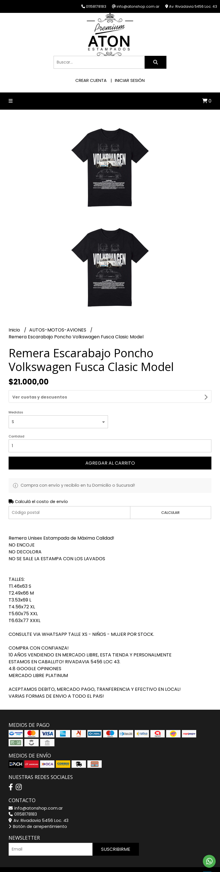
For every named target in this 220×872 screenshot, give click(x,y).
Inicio (15, 330)
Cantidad (16, 421)
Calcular (170, 497)
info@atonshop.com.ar (36, 793)
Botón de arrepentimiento (38, 811)
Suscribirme (115, 833)
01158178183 (23, 799)
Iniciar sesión (130, 80)
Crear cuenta (91, 80)
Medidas (16, 396)
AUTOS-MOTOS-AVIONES (58, 330)
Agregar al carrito (110, 447)
